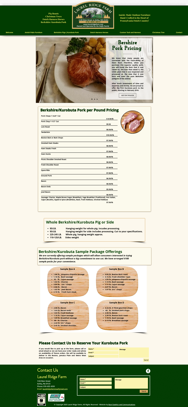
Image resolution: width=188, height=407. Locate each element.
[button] (33, 32)
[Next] (149, 70)
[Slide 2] (94, 99)
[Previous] (39, 70)
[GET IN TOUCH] (127, 95)
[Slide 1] (91, 99)
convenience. (69, 261)
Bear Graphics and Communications (121, 404)
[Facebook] (148, 371)
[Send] (146, 360)
